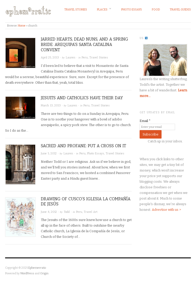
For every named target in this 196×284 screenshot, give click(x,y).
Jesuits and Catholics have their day (82, 97)
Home (22, 25)
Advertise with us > (166, 210)
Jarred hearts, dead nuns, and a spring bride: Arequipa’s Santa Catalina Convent (84, 44)
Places (102, 9)
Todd (67, 212)
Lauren (70, 57)
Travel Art (90, 212)
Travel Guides (180, 9)
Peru (85, 57)
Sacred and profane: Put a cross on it (83, 145)
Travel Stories (75, 9)
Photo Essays (131, 9)
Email (145, 121)
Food (156, 9)
